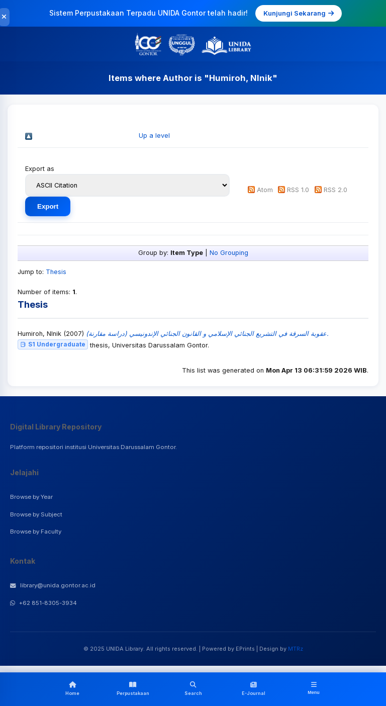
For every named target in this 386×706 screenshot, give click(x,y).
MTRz (295, 648)
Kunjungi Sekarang (298, 13)
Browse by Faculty (35, 531)
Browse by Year (31, 496)
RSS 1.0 (298, 190)
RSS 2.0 (335, 190)
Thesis (56, 272)
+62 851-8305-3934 (43, 602)
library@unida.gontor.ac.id (52, 585)
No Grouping (229, 252)
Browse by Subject (36, 514)
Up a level (154, 135)
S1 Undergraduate (52, 344)
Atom (265, 190)
